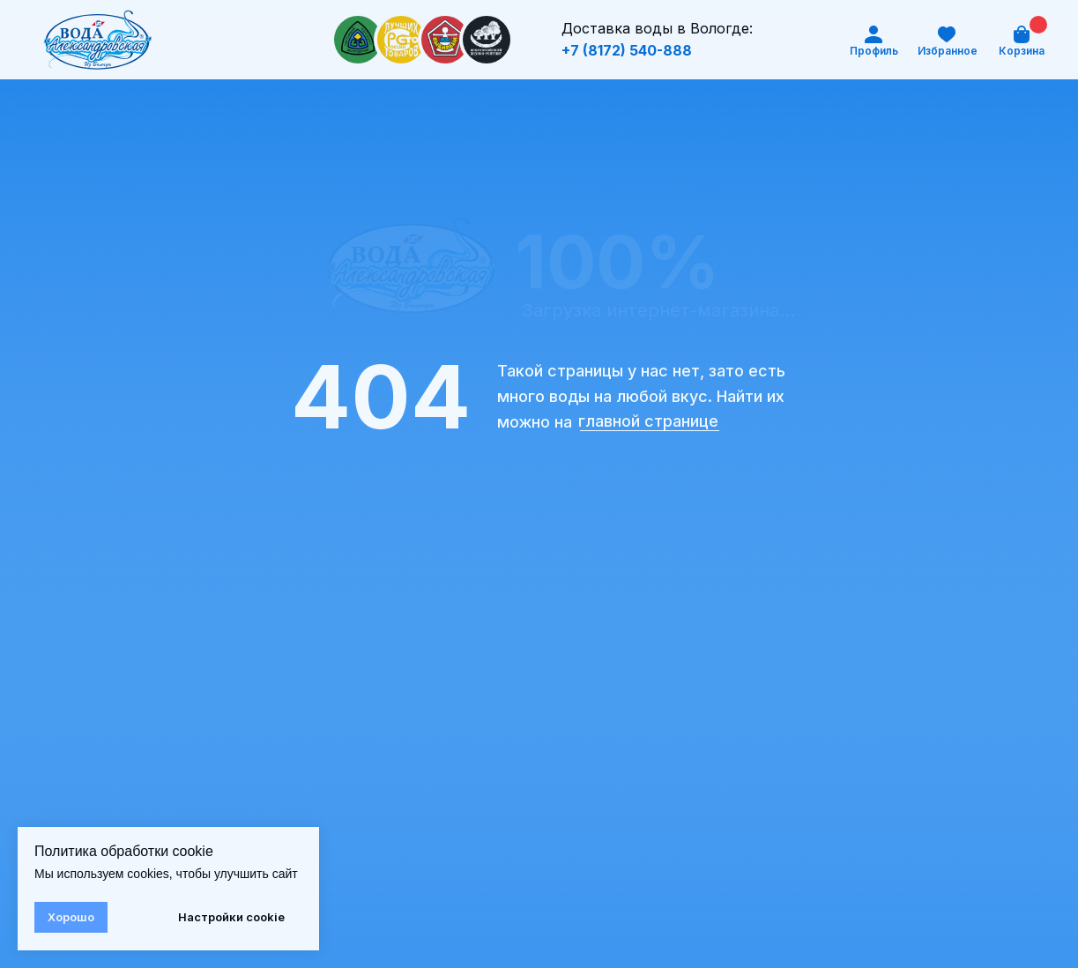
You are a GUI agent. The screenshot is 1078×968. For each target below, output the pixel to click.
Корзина (1022, 50)
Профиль (874, 50)
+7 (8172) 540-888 (626, 50)
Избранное (948, 50)
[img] (97, 40)
